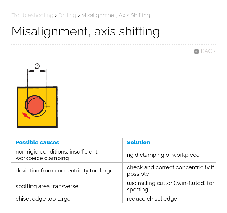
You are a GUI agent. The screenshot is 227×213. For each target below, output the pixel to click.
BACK (204, 51)
